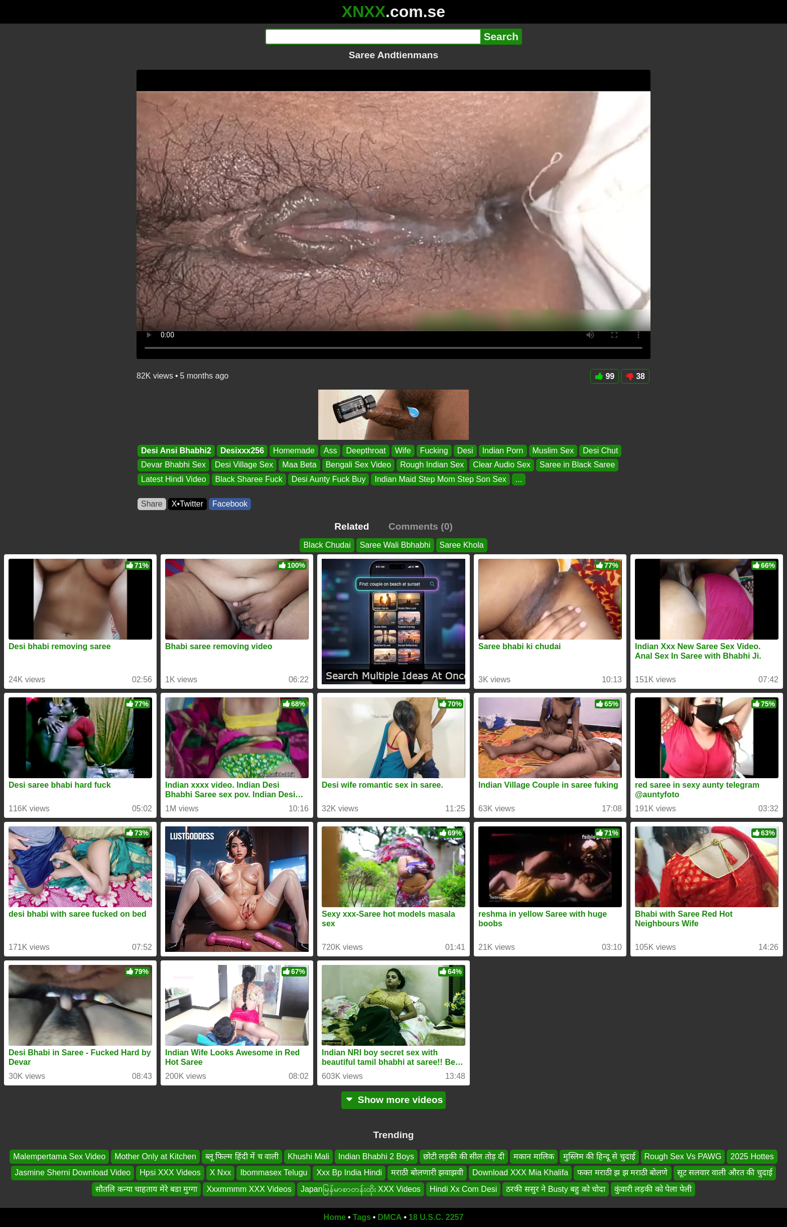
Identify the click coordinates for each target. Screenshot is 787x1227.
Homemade (294, 450)
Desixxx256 (242, 450)
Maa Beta (299, 465)
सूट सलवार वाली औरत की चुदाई (724, 1173)
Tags (362, 1217)
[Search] (372, 37)
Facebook (229, 504)
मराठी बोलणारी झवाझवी (427, 1173)
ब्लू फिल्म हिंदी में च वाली (242, 1156)
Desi (465, 450)
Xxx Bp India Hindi (349, 1173)
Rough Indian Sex (432, 465)
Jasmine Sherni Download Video (72, 1173)
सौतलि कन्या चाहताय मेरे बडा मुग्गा (146, 1189)
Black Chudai (326, 545)
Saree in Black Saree (577, 465)
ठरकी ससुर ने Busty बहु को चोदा (555, 1189)
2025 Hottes (751, 1156)
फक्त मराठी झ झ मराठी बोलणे (622, 1173)
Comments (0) (420, 526)
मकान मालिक (533, 1156)
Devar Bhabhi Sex (173, 465)
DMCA (389, 1217)
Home (335, 1217)
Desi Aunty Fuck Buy (329, 479)
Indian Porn (502, 450)
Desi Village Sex (244, 465)
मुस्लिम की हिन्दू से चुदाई (599, 1156)
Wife (403, 450)
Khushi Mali (308, 1156)
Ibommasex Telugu (273, 1173)
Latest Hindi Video (173, 479)
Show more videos (393, 1099)
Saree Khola (462, 545)
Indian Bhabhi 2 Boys (376, 1156)
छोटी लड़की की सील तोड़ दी (463, 1156)
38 (635, 376)
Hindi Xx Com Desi (463, 1189)
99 (604, 376)
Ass (330, 450)
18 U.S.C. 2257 (436, 1217)
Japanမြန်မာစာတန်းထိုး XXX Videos (361, 1189)
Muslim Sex (553, 450)
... (518, 479)
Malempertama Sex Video (59, 1156)
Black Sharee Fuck (249, 479)
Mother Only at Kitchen (155, 1156)
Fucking (434, 450)
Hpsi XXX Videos (170, 1173)
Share (152, 504)
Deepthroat (365, 450)
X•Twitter (187, 504)
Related (351, 526)
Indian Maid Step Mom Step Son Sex (440, 479)
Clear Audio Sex (502, 465)
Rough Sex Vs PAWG (683, 1156)
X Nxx (220, 1173)
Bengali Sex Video (358, 465)
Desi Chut (600, 450)
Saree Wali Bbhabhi (395, 545)
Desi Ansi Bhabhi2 (176, 450)
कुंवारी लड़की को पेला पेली (653, 1189)
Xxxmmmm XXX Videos (249, 1189)
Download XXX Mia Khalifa (520, 1173)
